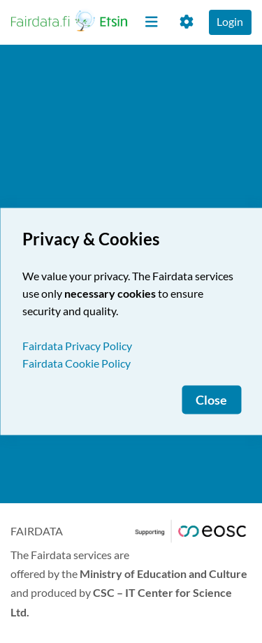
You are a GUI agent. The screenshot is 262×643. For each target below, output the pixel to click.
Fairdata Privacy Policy (77, 345)
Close (211, 400)
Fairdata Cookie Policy (76, 363)
